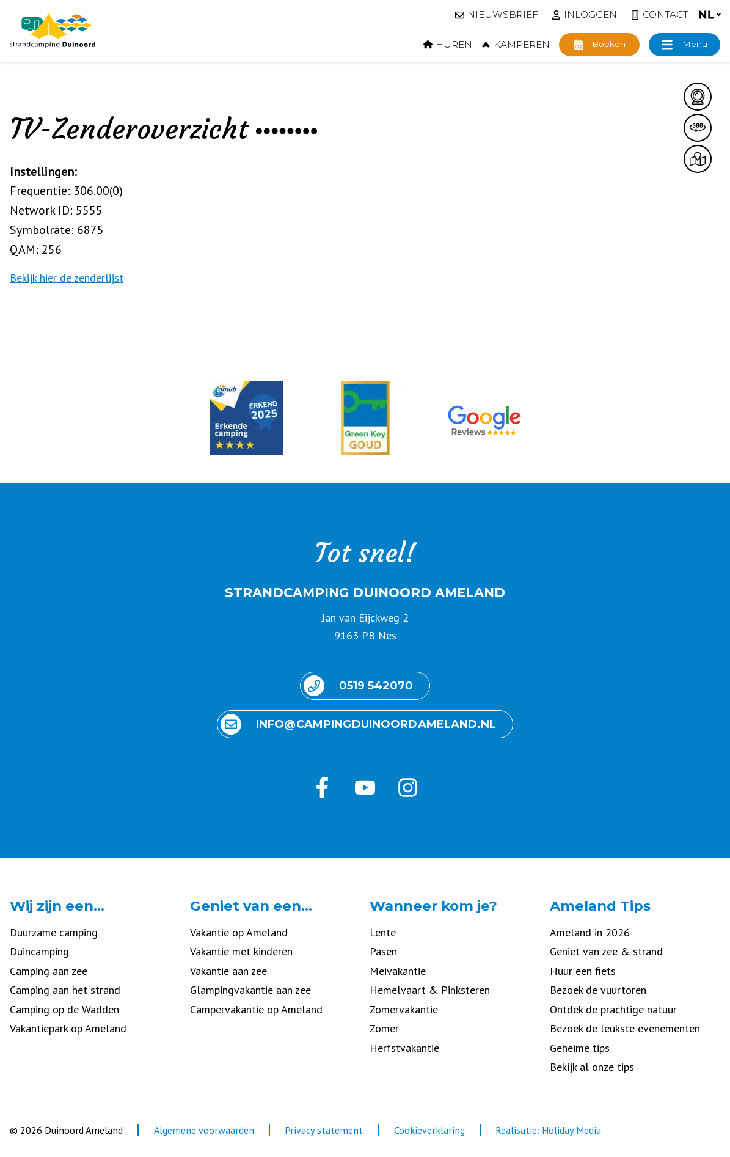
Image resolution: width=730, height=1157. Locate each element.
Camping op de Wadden (64, 1009)
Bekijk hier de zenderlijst (66, 278)
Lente (383, 932)
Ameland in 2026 (590, 932)
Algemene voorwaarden (204, 1130)
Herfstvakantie (404, 1048)
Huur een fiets (583, 971)
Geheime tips (580, 1048)
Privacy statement (324, 1130)
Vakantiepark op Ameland (68, 1028)
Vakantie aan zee (228, 971)
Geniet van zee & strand (606, 951)
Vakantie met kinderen (241, 951)
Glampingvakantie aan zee (250, 990)
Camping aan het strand (65, 990)
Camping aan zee (48, 971)
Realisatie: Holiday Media (548, 1130)
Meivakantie (398, 971)
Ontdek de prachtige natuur (613, 1009)
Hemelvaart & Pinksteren (430, 990)
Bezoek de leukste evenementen (625, 1028)
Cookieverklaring (429, 1130)
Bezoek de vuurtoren (598, 990)
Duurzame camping (54, 932)
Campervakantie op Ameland (256, 1009)
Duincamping (39, 951)
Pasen (383, 951)
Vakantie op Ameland (239, 932)
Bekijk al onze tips (592, 1067)
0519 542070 (358, 685)
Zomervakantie (404, 1009)
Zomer (384, 1028)
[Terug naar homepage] (52, 31)
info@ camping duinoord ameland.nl (358, 724)
